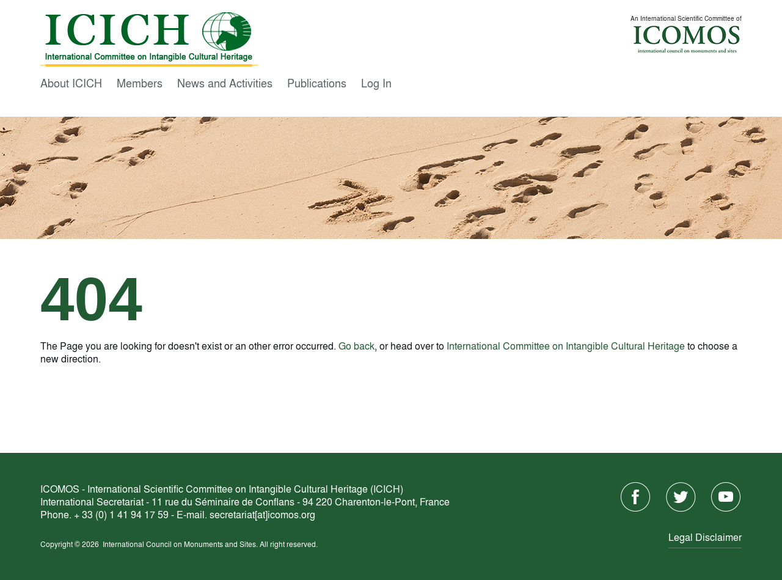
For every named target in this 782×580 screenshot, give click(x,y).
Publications (316, 82)
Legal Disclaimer (705, 537)
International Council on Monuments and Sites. (181, 543)
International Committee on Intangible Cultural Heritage (566, 346)
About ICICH (71, 82)
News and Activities (224, 82)
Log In (376, 82)
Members (140, 82)
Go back (356, 346)
